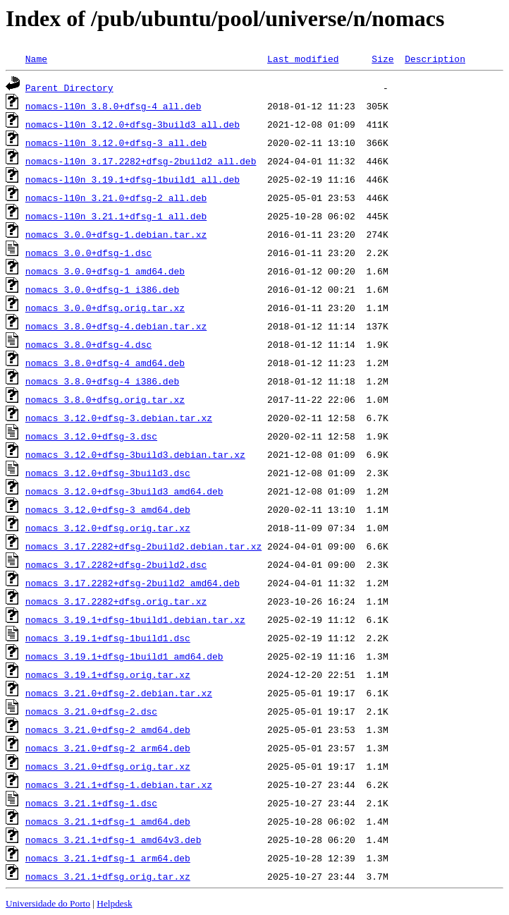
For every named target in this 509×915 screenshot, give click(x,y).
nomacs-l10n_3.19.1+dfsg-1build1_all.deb (132, 179)
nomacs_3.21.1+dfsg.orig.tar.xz (107, 876)
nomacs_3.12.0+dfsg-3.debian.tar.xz (118, 417)
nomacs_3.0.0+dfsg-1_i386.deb (102, 289)
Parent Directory (69, 87)
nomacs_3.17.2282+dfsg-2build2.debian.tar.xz (143, 546)
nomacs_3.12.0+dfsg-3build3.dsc (107, 472)
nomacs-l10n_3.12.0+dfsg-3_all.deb (116, 142)
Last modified (302, 58)
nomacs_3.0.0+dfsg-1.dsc (88, 252)
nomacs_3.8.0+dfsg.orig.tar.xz (105, 399)
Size (382, 58)
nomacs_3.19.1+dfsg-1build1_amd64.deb (124, 656)
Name (36, 58)
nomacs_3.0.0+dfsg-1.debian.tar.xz (116, 234)
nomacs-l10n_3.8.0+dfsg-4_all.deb (113, 105)
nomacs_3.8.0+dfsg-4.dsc (88, 344)
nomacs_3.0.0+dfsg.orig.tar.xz (105, 307)
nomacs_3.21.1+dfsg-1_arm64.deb (107, 858)
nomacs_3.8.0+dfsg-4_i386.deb (102, 381)
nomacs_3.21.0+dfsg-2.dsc (91, 711)
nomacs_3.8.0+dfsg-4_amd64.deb (105, 362)
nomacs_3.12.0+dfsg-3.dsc (91, 436)
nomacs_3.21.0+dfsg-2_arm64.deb (107, 747)
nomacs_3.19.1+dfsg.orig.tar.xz (107, 674)
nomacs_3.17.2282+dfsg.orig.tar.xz (116, 601)
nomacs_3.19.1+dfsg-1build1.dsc (107, 637)
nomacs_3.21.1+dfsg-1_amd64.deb (107, 821)
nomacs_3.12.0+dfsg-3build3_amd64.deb (124, 491)
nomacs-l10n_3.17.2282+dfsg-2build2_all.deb (141, 160)
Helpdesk (114, 903)
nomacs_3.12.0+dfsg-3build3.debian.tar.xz (135, 454)
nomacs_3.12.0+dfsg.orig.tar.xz (107, 527)
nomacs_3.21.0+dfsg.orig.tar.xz (107, 766)
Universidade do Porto (48, 903)
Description (435, 58)
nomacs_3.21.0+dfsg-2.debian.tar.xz (118, 692)
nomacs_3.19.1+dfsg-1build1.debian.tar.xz (135, 619)
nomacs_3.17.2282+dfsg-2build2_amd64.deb (132, 582)
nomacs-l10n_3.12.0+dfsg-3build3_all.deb (132, 124)
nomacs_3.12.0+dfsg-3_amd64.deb (107, 509)
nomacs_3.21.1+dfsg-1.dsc (91, 802)
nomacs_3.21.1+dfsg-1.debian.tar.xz (118, 784)
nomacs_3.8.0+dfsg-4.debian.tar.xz (116, 326)
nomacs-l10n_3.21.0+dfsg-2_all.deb (116, 197)
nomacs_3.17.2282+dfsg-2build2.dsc (116, 564)
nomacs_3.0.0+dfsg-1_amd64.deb (105, 271)
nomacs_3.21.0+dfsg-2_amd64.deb (107, 729)
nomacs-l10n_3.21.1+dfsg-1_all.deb (116, 216)
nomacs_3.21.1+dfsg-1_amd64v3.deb (113, 839)
